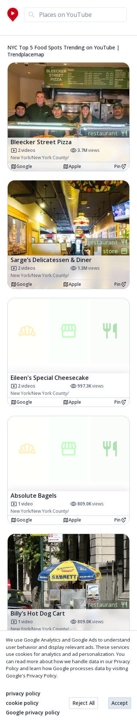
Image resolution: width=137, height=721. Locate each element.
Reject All (83, 702)
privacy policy (23, 693)
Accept (119, 702)
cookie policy (22, 703)
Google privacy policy (33, 712)
